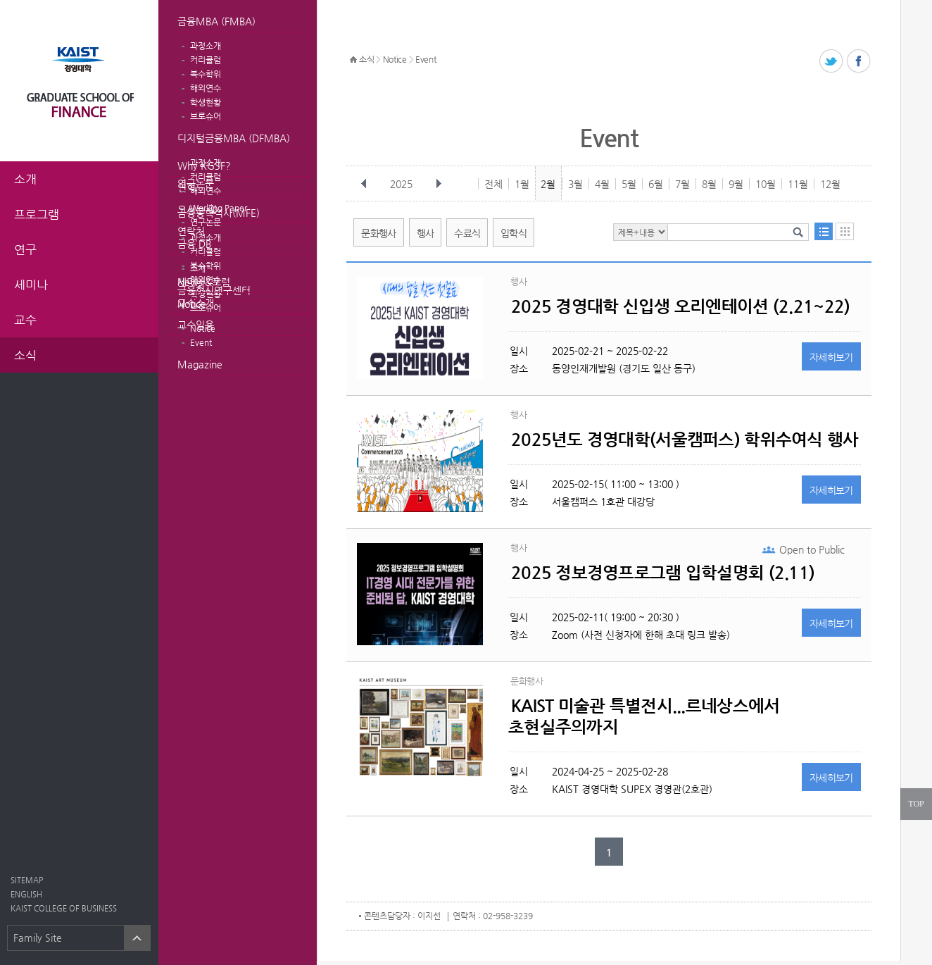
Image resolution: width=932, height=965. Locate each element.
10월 (765, 183)
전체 (493, 183)
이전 (364, 183)
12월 (830, 183)
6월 (655, 183)
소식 (366, 59)
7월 (682, 183)
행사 (425, 233)
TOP (916, 804)
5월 (629, 183)
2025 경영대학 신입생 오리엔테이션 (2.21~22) (680, 306)
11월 (798, 183)
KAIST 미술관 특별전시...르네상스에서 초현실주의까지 (643, 716)
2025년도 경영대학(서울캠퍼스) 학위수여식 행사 (685, 439)
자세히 (831, 357)
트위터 (831, 61)
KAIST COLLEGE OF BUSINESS (64, 908)
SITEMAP (27, 880)
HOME (353, 60)
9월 (736, 183)
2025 (402, 183)
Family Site (37, 937)
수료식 (467, 233)
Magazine (199, 364)
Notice (191, 303)
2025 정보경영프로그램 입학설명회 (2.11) (662, 573)
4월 (602, 183)
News (190, 281)
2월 (548, 183)
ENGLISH (26, 894)
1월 (522, 183)
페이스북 (859, 61)
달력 (845, 231)
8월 (709, 183)
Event (201, 342)
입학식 (513, 233)
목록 (823, 231)
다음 (438, 183)
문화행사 (378, 233)
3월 (575, 183)
